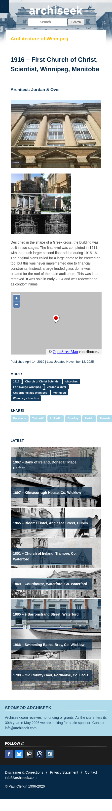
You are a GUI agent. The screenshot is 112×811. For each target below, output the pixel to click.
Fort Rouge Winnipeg (27, 386)
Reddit (89, 418)
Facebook (19, 418)
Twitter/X (38, 418)
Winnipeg (59, 392)
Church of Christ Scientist (42, 381)
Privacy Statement (64, 772)
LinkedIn (55, 418)
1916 (16, 381)
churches (71, 381)
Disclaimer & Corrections (24, 772)
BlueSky (73, 418)
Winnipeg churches (26, 398)
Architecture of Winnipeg (40, 38)
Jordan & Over (56, 386)
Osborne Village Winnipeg (30, 392)
